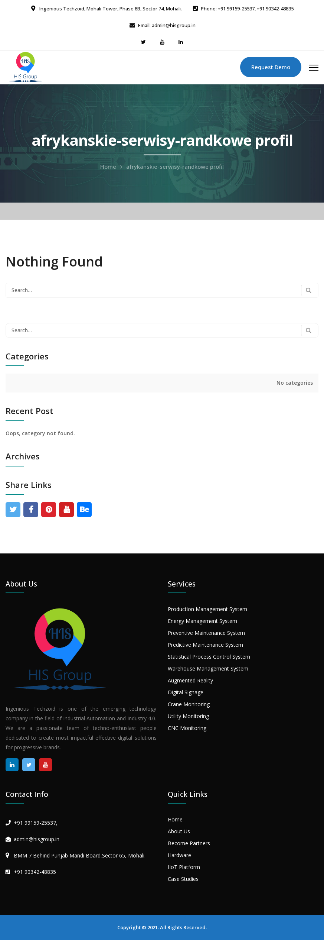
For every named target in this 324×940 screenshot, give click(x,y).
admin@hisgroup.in (36, 839)
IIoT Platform (184, 866)
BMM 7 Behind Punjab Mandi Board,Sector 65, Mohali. (79, 855)
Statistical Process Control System (209, 656)
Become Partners (189, 843)
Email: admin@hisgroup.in (167, 25)
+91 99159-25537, (36, 822)
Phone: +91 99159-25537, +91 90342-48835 (247, 8)
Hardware (179, 855)
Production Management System (207, 609)
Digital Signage (185, 692)
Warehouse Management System (208, 668)
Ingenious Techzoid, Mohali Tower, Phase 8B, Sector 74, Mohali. (110, 8)
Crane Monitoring (189, 704)
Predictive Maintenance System (205, 644)
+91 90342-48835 (35, 871)
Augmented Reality (190, 680)
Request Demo (270, 67)
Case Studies (183, 878)
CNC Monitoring (187, 727)
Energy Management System (202, 620)
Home (108, 166)
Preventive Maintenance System (206, 632)
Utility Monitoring (188, 716)
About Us (179, 831)
